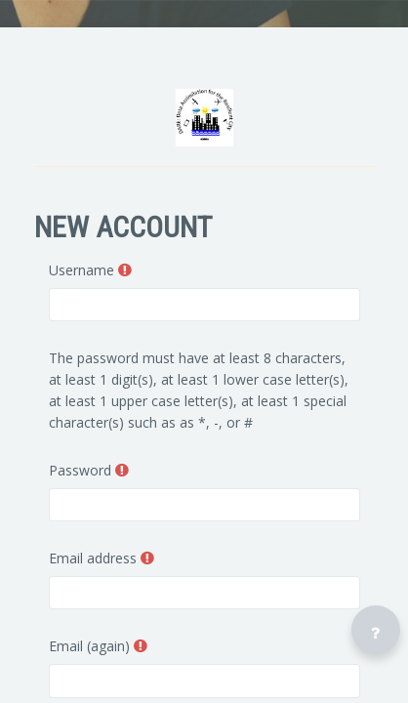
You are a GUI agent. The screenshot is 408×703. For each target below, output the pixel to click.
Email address (93, 558)
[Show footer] (375, 629)
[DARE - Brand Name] (204, 118)
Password (80, 470)
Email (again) (89, 646)
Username (81, 270)
